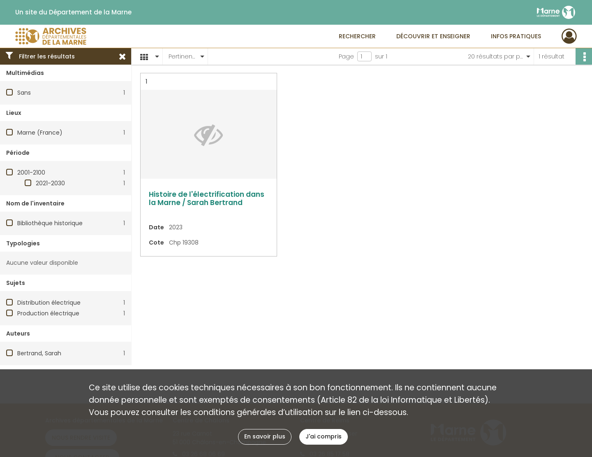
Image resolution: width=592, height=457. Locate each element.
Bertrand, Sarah (39, 353)
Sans (24, 93)
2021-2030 (50, 183)
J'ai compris (323, 436)
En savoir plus (264, 436)
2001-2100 (31, 172)
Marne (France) (39, 132)
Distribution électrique (49, 302)
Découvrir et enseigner (433, 36)
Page (346, 56)
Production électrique (48, 313)
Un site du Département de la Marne (73, 12)
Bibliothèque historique (50, 223)
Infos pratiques (516, 36)
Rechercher (357, 36)
